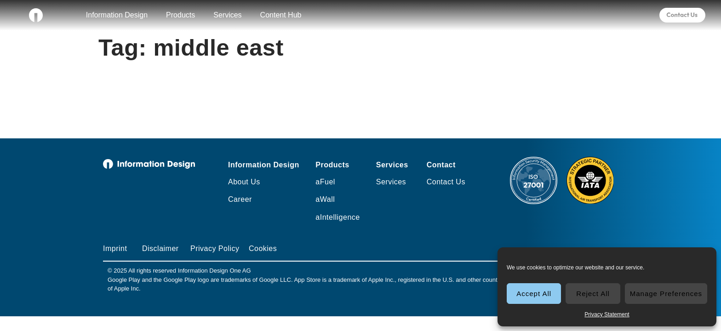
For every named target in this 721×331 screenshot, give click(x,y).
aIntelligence (337, 217)
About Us (244, 182)
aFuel (325, 182)
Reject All (593, 293)
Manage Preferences (666, 293)
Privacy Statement (606, 314)
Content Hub (281, 15)
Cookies (263, 248)
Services (227, 15)
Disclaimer (160, 248)
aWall (325, 199)
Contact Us (446, 182)
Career (240, 199)
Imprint (115, 248)
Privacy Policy (215, 248)
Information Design (117, 15)
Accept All (533, 293)
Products (180, 15)
